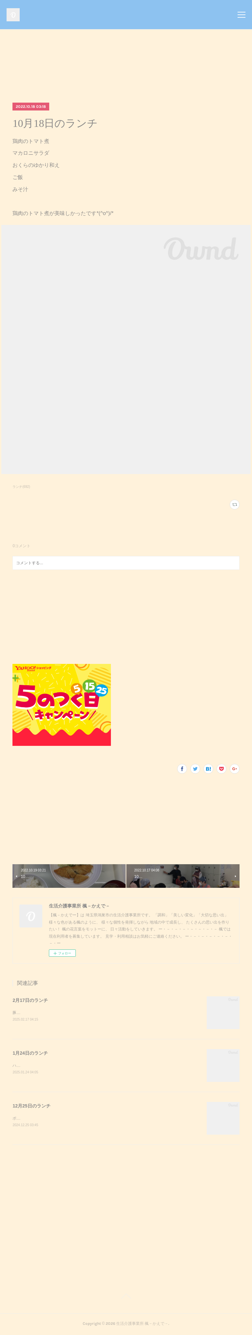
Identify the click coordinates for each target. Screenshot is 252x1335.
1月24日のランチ (30, 1053)
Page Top (126, 1298)
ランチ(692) (21, 486)
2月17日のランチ (30, 1000)
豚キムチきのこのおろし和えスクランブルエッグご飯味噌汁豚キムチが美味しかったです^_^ (94, 1012)
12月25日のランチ (31, 1106)
